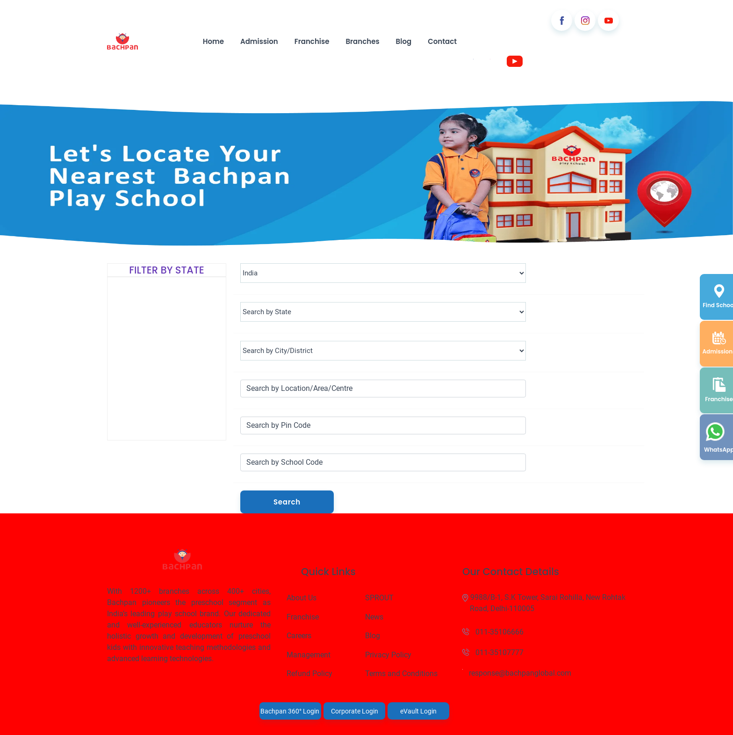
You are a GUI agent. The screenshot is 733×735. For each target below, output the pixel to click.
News (374, 616)
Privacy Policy (388, 654)
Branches (362, 41)
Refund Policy (309, 673)
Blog (404, 41)
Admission (259, 41)
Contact (442, 41)
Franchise (312, 41)
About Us (301, 597)
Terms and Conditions (401, 673)
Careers (299, 635)
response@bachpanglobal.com (516, 673)
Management (309, 654)
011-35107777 (493, 652)
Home (213, 41)
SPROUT (379, 597)
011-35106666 (493, 631)
